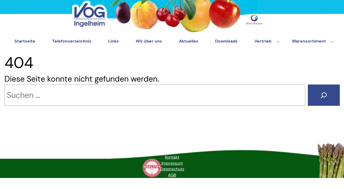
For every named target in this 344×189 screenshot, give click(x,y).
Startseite (24, 41)
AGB (172, 175)
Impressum (172, 163)
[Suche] (324, 95)
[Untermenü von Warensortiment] (332, 41)
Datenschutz (172, 169)
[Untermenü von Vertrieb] (278, 41)
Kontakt (172, 157)
